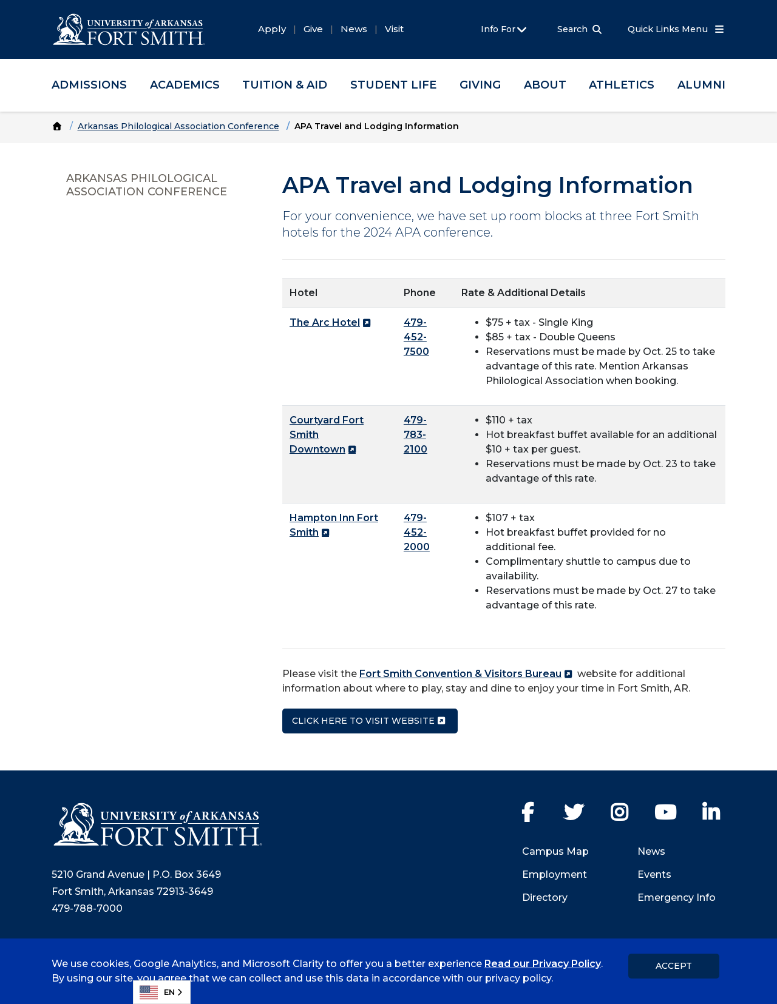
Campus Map (555, 851)
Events (654, 874)
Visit (394, 29)
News (354, 29)
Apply (272, 29)
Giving (480, 85)
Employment (554, 874)
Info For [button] (505, 30)
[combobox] (162, 992)
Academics (185, 85)
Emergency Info (676, 897)
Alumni (701, 85)
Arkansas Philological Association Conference (178, 126)
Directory (545, 897)
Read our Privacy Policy (542, 963)
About (545, 85)
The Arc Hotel (325, 322)
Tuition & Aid (284, 85)
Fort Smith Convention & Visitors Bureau (460, 673)
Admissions (89, 85)
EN (157, 992)
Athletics (621, 85)
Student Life (393, 85)
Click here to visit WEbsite (363, 720)
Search (572, 29)
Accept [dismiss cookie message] (674, 965)
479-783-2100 (415, 434)
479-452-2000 (417, 532)
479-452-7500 (416, 337)
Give (313, 29)
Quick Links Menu (676, 29)
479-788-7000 (87, 908)
